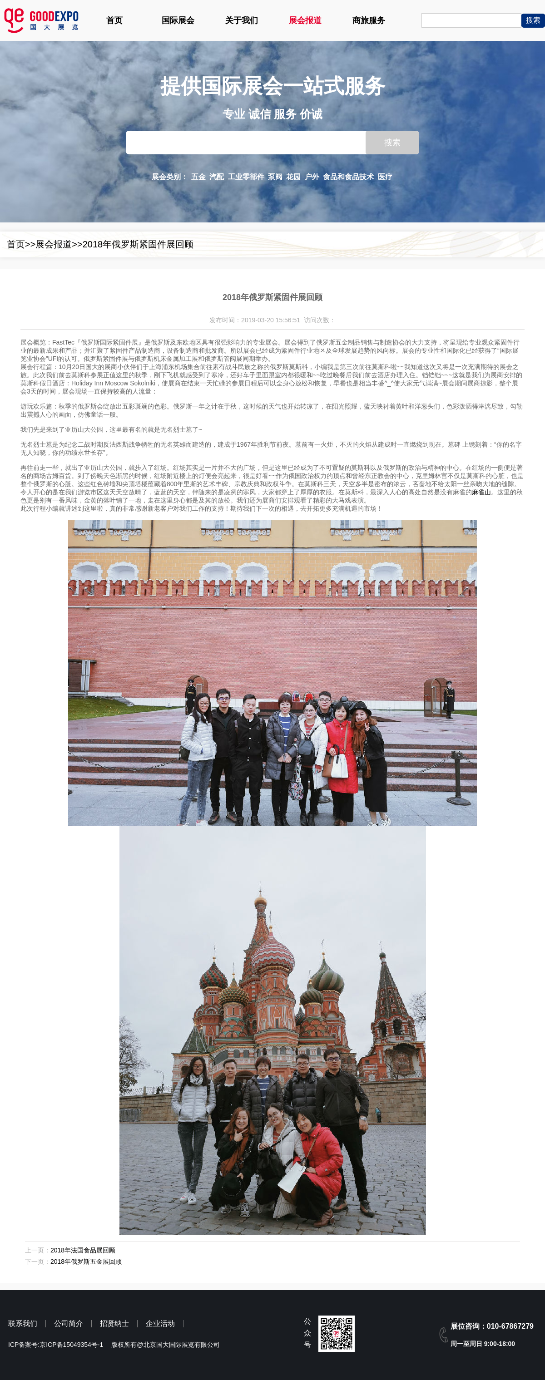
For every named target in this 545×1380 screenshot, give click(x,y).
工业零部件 (246, 177)
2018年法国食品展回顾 (82, 1250)
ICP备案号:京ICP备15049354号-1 (55, 1344)
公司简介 (68, 1323)
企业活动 (160, 1323)
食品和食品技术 (348, 177)
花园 (293, 177)
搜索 (392, 142)
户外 (312, 177)
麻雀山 (481, 492)
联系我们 (22, 1323)
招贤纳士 (114, 1323)
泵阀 (275, 177)
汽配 (216, 177)
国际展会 (178, 20)
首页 (114, 20)
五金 (198, 177)
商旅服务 (368, 20)
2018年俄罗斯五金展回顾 (86, 1261)
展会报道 (305, 20)
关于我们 (241, 20)
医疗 (385, 177)
